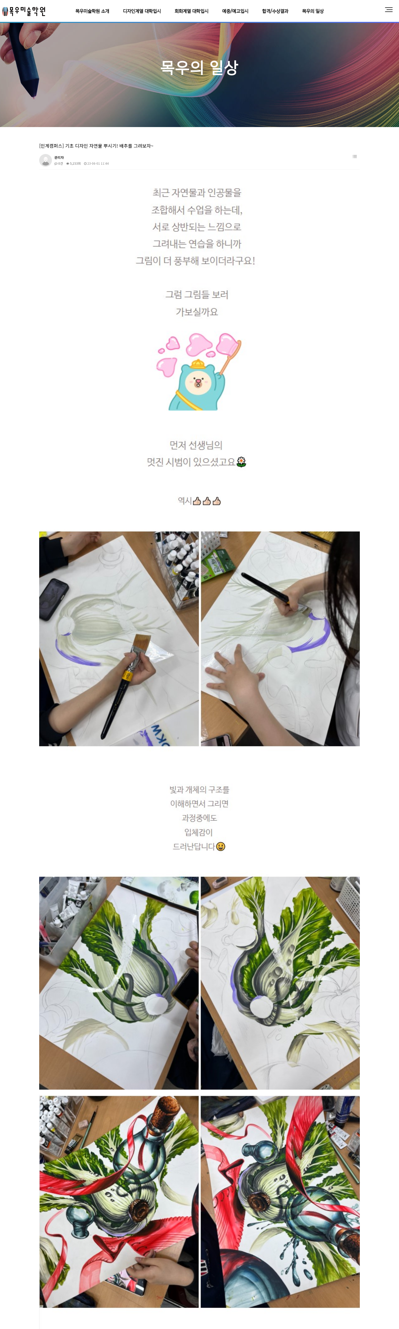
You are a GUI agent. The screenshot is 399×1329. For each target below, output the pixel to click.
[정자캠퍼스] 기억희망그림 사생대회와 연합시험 (86, 1074)
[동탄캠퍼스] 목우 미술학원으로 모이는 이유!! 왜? (87, 1124)
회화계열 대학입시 (191, 11)
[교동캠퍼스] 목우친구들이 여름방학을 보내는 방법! (88, 1212)
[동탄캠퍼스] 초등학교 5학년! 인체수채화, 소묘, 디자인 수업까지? (98, 1162)
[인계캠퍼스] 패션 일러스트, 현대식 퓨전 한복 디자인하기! (93, 1149)
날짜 (350, 1024)
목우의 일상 (313, 11)
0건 (58, 163)
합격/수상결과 (275, 11)
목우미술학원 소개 (92, 11)
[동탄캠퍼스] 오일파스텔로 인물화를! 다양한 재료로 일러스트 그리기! (101, 1036)
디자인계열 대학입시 (142, 11)
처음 (38, 1225)
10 (122, 1225)
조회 (328, 1024)
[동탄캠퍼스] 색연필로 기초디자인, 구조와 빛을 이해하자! (92, 1061)
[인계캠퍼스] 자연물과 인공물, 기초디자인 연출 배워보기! (92, 1137)
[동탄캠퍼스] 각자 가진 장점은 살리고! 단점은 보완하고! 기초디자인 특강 (103, 1187)
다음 (130, 1225)
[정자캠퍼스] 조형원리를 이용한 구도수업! (82, 1099)
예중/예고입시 (235, 11)
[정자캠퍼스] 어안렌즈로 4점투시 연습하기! (83, 1111)
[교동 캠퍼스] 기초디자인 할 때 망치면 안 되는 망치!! (89, 1199)
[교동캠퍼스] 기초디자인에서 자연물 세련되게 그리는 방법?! (94, 1174)
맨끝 (138, 1225)
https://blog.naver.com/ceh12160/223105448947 (93, 961)
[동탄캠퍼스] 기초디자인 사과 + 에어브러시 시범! (87, 1086)
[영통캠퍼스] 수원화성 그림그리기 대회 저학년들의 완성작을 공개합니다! (103, 1048)
